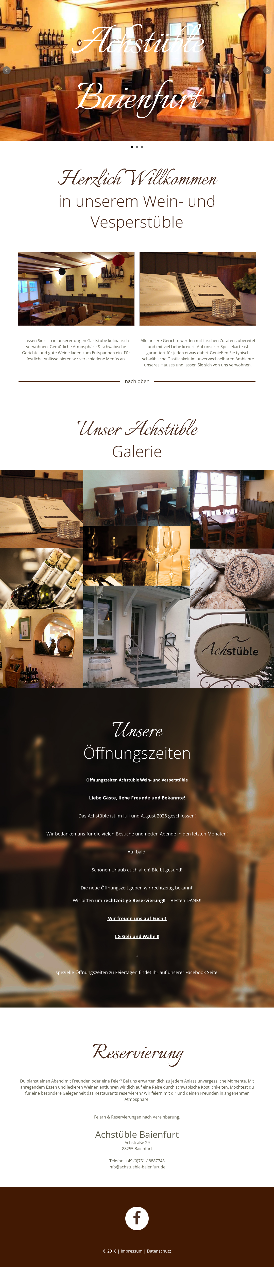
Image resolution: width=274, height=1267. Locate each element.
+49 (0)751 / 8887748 (145, 1161)
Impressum (132, 1251)
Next (267, 70)
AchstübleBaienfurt (137, 74)
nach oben (137, 381)
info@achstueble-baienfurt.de (137, 1167)
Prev (7, 70)
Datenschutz (159, 1251)
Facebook (195, 972)
